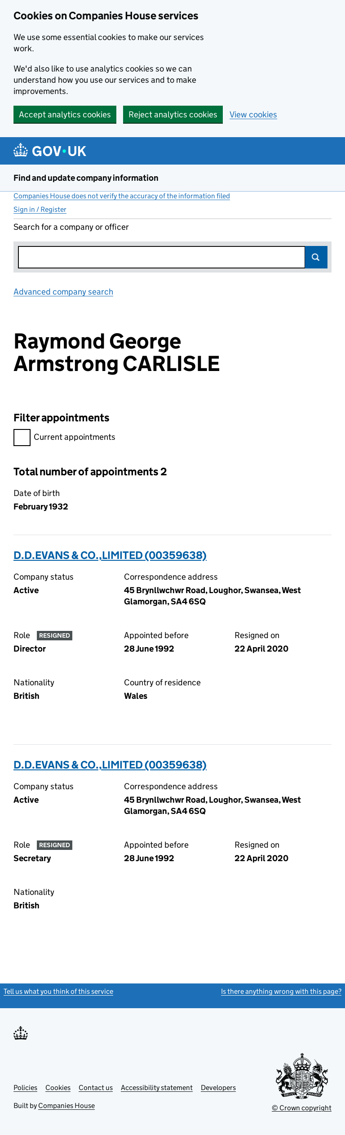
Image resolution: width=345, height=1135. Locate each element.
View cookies (253, 114)
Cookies (58, 1087)
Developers (218, 1087)
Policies (25, 1087)
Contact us (96, 1087)
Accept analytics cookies (65, 114)
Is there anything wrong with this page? (281, 991)
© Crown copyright (302, 1108)
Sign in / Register (39, 209)
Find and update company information (86, 178)
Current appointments (64, 438)
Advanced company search (63, 291)
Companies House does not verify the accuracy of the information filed (121, 196)
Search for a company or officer (71, 227)
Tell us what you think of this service (58, 991)
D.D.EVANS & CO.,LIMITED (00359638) (110, 555)
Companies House (66, 1105)
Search (316, 257)
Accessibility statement (157, 1087)
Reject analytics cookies (172, 114)
